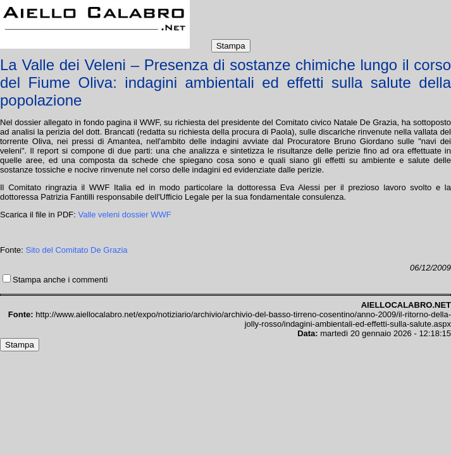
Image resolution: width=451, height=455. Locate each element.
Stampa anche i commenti (60, 279)
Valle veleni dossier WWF (124, 214)
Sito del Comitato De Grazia (76, 250)
